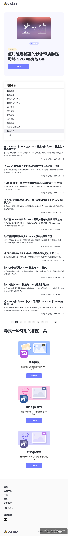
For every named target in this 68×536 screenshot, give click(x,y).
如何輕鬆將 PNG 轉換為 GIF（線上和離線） (27, 284)
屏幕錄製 (34, 115)
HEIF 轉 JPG (34, 407)
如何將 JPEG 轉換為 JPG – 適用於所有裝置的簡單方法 (33, 219)
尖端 (34, 135)
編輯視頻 (34, 107)
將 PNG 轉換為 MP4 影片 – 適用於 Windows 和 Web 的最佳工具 (33, 302)
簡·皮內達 (49, 159)
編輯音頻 (34, 123)
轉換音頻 (34, 95)
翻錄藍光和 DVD (34, 99)
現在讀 (18, 66)
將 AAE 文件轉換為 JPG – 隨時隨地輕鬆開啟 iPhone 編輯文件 (33, 201)
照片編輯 (34, 119)
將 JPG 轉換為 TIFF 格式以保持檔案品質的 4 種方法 (31, 253)
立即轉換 (34, 376)
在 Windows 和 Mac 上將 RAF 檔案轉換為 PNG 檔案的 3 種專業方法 (34, 147)
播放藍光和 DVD (34, 103)
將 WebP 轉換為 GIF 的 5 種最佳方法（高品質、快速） (33, 166)
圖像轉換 (34, 362)
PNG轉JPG (34, 452)
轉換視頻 (34, 91)
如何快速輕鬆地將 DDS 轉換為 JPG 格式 (25, 267)
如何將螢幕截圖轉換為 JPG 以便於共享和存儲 (28, 236)
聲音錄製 (34, 111)
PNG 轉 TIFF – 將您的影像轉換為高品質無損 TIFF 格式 (33, 183)
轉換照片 (12, 49)
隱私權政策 (54, 532)
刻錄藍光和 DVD (34, 127)
